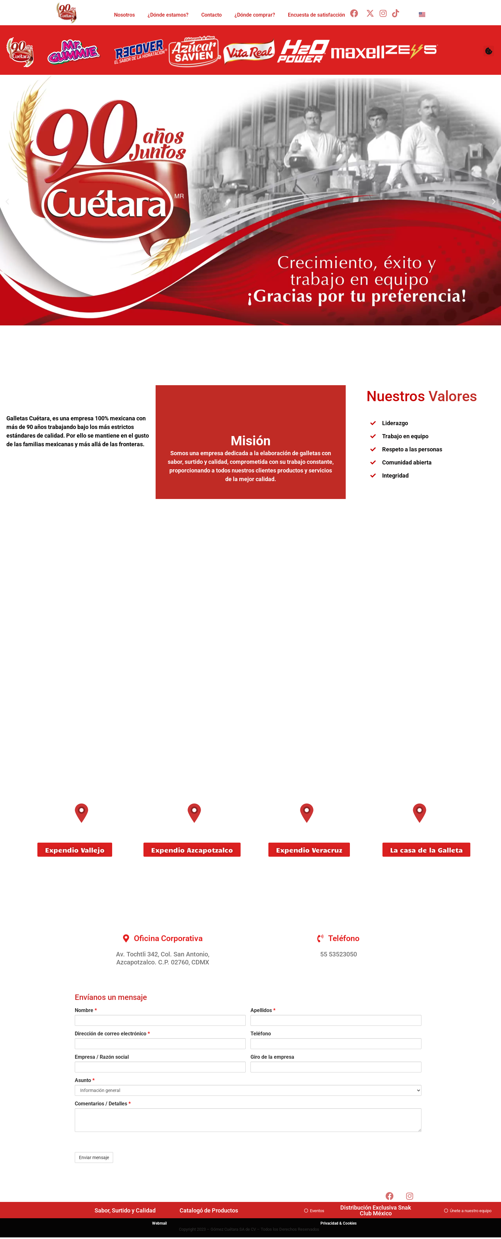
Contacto (211, 15)
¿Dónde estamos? (168, 15)
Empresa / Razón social (102, 1057)
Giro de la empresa (272, 1057)
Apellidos (262, 1010)
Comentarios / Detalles (103, 1103)
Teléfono (260, 1033)
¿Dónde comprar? (255, 15)
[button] (488, 51)
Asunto (85, 1080)
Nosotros (124, 15)
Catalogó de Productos (209, 1210)
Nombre (86, 1010)
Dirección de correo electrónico (112, 1033)
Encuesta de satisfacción (316, 15)
